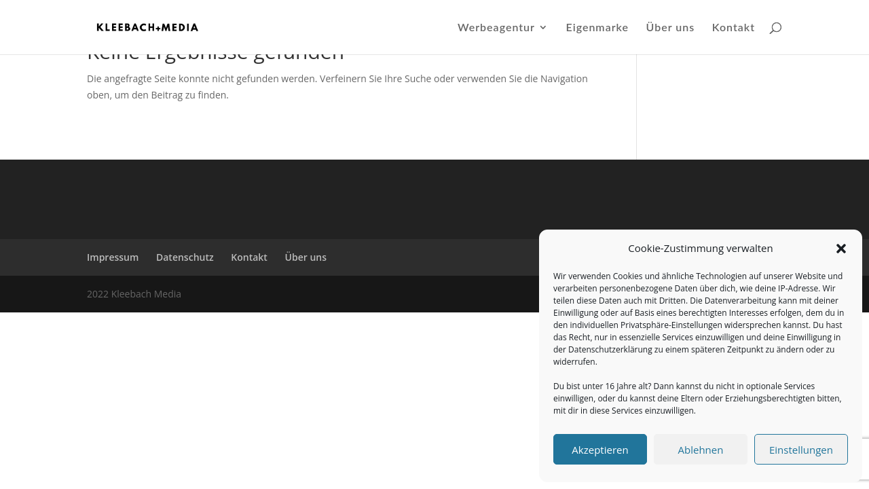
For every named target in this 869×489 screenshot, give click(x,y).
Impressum (112, 257)
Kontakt (733, 27)
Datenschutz (185, 257)
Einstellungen (801, 449)
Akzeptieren (600, 449)
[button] (841, 248)
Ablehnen (701, 449)
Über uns (670, 27)
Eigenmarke (597, 27)
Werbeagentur (496, 27)
